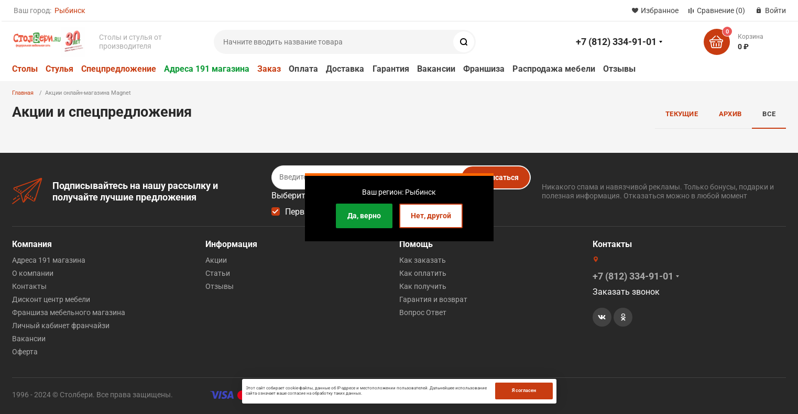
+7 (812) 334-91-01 (616, 41)
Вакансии (436, 69)
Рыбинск (69, 10)
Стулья (59, 69)
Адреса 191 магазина (206, 69)
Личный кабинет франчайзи (61, 325)
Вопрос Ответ (422, 312)
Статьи (217, 273)
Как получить (422, 286)
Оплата (303, 69)
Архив (730, 114)
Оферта (25, 352)
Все (768, 114)
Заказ (269, 69)
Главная (23, 92)
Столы (25, 69)
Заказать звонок (626, 292)
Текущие (681, 114)
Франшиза (484, 69)
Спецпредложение (118, 69)
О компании (32, 273)
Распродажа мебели (553, 69)
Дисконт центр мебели (51, 299)
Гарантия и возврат (433, 299)
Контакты (29, 286)
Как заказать (422, 260)
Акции (216, 260)
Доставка (345, 69)
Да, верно (364, 215)
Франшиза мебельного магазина (68, 312)
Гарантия (391, 69)
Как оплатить (422, 273)
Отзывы (619, 69)
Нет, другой (431, 215)
